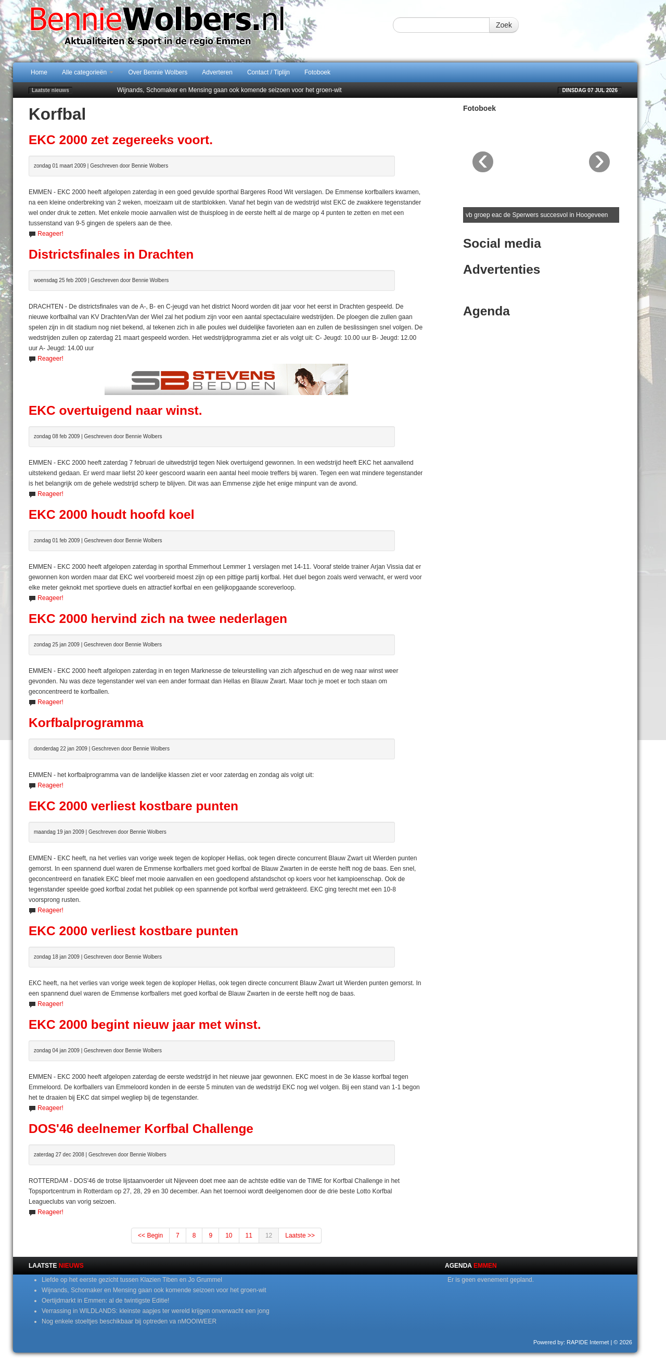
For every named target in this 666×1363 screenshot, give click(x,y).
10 (228, 1235)
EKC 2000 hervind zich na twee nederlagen (158, 619)
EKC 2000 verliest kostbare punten (133, 806)
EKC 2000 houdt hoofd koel (112, 514)
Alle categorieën (87, 72)
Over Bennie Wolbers (157, 72)
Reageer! (50, 233)
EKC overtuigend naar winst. (115, 410)
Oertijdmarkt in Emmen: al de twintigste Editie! (105, 1300)
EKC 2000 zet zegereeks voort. (121, 140)
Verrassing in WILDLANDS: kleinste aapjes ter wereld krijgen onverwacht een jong (156, 1311)
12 (268, 1235)
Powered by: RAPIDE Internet (571, 1342)
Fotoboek (317, 72)
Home (39, 72)
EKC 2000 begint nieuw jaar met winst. (145, 1024)
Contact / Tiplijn (268, 72)
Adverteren (217, 72)
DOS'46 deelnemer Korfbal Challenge (141, 1129)
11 (249, 1235)
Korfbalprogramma (86, 723)
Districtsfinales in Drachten (111, 254)
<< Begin (150, 1235)
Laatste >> (300, 1235)
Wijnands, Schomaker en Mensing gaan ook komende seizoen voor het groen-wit (229, 90)
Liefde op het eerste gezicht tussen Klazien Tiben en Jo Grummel (132, 1279)
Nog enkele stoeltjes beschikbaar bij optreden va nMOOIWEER (129, 1321)
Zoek (504, 25)
